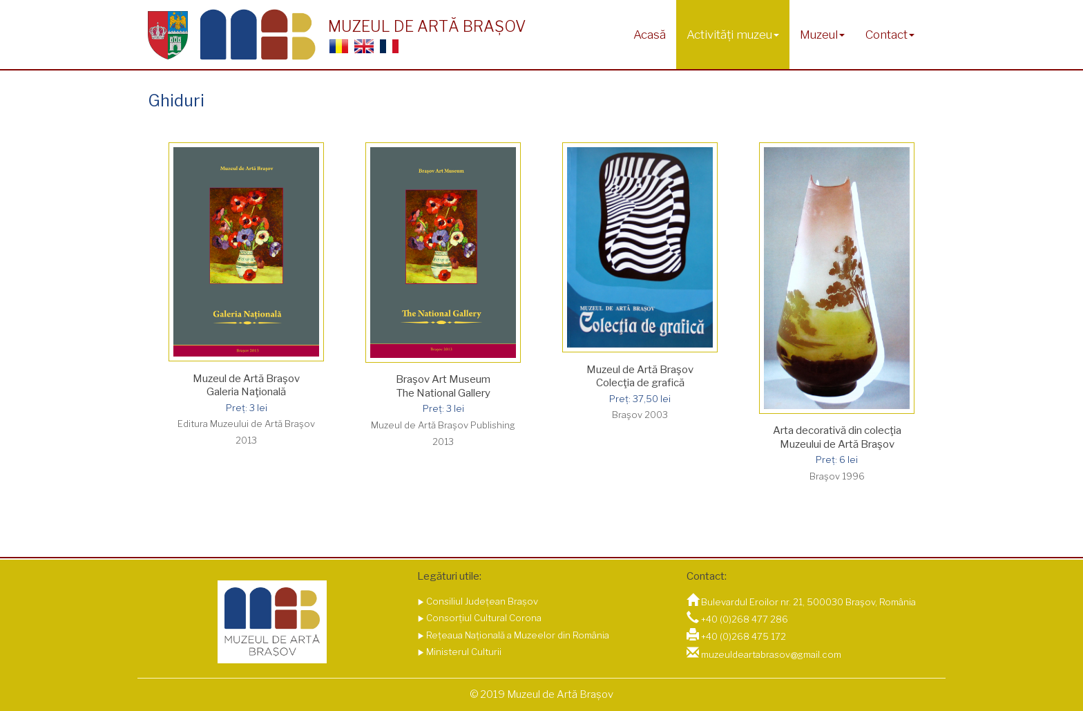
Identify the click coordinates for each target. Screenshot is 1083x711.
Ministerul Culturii (462, 651)
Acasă (649, 34)
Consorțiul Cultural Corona (483, 617)
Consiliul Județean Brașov (481, 601)
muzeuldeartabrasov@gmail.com (771, 654)
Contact (889, 34)
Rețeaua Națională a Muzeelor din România (516, 635)
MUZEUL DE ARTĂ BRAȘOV (427, 26)
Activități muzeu (733, 34)
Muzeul (822, 34)
